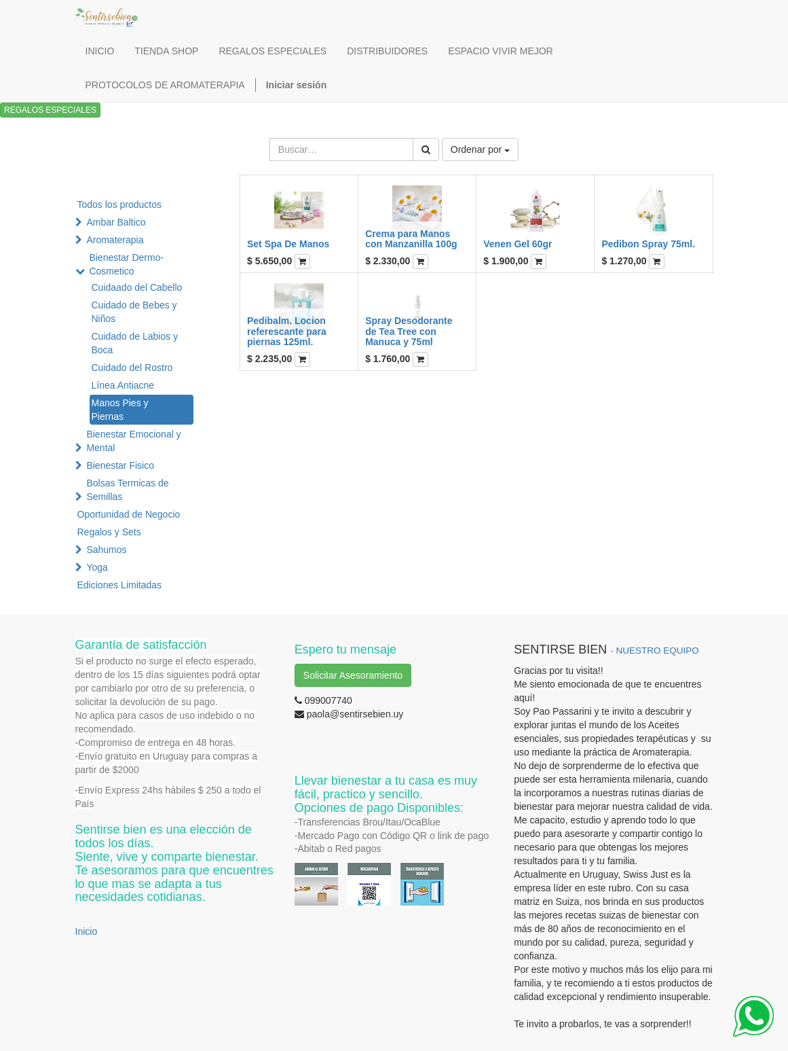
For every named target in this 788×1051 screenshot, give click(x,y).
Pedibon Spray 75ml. (648, 243)
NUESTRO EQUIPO (657, 650)
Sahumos (106, 549)
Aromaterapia (114, 239)
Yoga (96, 567)
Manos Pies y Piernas (120, 409)
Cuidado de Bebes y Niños (134, 312)
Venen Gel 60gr (517, 243)
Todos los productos (119, 204)
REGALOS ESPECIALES (50, 110)
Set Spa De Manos (288, 243)
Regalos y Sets (109, 532)
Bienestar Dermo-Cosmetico (126, 264)
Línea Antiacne (123, 385)
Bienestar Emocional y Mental (133, 441)
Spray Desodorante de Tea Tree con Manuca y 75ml (408, 331)
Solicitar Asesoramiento (352, 675)
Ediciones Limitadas (119, 585)
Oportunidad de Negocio (129, 514)
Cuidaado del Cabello (137, 287)
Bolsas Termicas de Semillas (127, 490)
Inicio (86, 931)
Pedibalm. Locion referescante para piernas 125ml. (286, 331)
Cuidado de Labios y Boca (135, 343)
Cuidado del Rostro (132, 367)
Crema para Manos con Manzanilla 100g (411, 238)
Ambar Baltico (115, 222)
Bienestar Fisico (120, 465)
